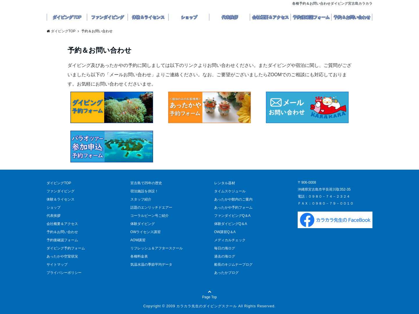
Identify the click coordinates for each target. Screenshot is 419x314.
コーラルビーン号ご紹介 (149, 216)
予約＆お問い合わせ (352, 17)
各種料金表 (139, 256)
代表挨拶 (230, 17)
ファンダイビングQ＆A (232, 216)
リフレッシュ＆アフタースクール (156, 248)
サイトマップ (57, 264)
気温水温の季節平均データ (151, 264)
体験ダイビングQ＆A (230, 224)
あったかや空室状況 (62, 256)
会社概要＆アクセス (270, 17)
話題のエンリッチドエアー (151, 207)
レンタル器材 (224, 183)
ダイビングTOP (67, 17)
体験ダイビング (142, 224)
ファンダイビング (107, 17)
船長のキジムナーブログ (233, 264)
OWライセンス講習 (145, 232)
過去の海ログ (224, 256)
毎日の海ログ (224, 248)
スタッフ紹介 (140, 199)
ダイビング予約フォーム (66, 248)
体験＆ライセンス (148, 17)
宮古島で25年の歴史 (146, 183)
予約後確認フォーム (311, 17)
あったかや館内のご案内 (233, 199)
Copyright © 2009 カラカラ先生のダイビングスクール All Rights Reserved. (209, 306)
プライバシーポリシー (64, 273)
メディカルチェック (230, 240)
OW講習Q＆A (225, 232)
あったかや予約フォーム (233, 207)
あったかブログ (226, 273)
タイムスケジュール (230, 191)
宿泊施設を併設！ (144, 191)
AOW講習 (138, 240)
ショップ (189, 17)
